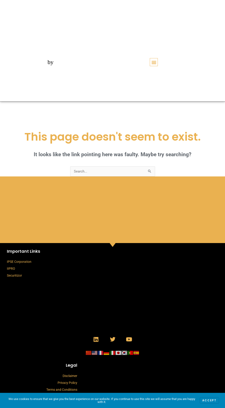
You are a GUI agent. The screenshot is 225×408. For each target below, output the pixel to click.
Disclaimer (70, 376)
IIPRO (11, 268)
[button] (154, 62)
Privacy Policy (67, 383)
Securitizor (14, 275)
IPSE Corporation (19, 262)
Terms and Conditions (61, 389)
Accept (209, 400)
